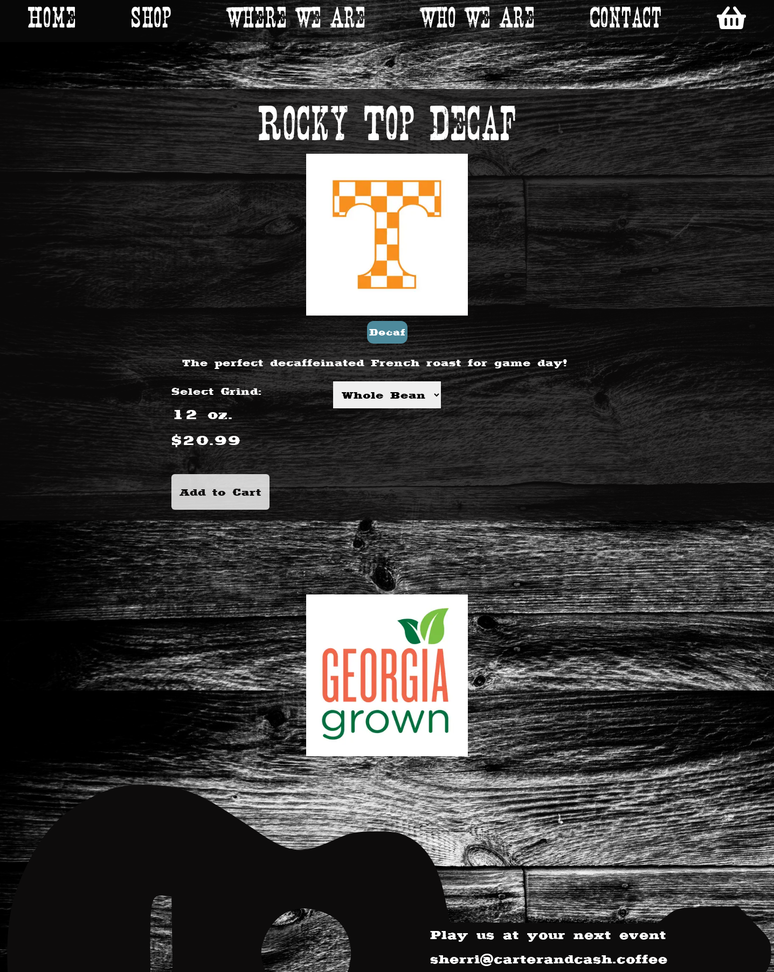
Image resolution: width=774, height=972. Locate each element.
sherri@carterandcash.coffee (549, 959)
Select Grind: (216, 391)
